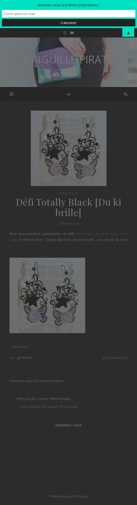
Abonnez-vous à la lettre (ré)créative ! (68, 5)
